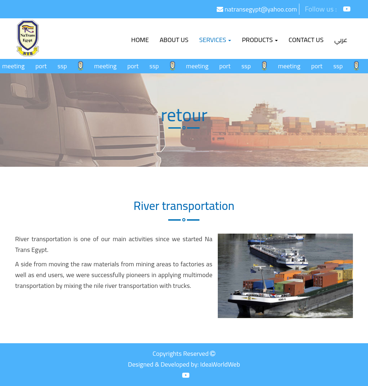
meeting (15, 66)
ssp (64, 66)
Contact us (306, 40)
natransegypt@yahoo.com (257, 9)
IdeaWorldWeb (220, 364)
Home (142, 39)
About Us (174, 40)
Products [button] (260, 40)
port (43, 66)
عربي (341, 40)
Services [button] (215, 40)
